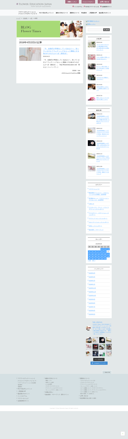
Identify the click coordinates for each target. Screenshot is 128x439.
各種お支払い (49, 420)
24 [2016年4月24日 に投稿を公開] (108, 284)
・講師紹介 (19, 414)
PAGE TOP (107, 400)
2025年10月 (92, 323)
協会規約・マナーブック (96, 257)
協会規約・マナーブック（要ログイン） (57, 422)
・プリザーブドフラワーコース (52, 414)
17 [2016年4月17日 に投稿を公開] (108, 282)
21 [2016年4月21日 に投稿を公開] (99, 284)
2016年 (25, 18)
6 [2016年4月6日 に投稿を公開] (95, 279)
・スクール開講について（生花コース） (88, 419)
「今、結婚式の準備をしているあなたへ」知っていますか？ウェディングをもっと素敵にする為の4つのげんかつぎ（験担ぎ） (61, 51)
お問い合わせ (104, 2)
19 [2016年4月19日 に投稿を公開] (92, 284)
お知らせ (91, 231)
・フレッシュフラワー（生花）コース (53, 417)
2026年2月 (92, 308)
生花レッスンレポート (95, 254)
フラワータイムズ (23, 426)
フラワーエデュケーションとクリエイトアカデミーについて (27, 12)
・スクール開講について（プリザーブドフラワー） (91, 415)
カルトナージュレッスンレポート (99, 250)
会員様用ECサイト (106, 6)
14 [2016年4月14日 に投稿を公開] (99, 282)
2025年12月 (92, 316)
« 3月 (89, 288)
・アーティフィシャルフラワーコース (53, 415)
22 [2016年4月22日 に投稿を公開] (102, 284)
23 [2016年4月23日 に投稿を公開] (105, 284)
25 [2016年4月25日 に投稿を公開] (89, 286)
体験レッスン (72, 2)
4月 (31, 18)
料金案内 (84, 13)
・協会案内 (19, 412)
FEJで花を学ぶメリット (46, 13)
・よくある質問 (48, 412)
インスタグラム (77, 6)
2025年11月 (92, 319)
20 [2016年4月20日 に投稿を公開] (95, 284)
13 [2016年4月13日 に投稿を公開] (95, 282)
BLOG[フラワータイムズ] (91, 6)
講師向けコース (74, 13)
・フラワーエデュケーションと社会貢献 (26, 410)
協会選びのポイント (105, 13)
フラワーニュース (66, 73)
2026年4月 (92, 301)
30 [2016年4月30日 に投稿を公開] (105, 286)
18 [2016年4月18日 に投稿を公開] (89, 284)
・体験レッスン (48, 408)
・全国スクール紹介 (49, 410)
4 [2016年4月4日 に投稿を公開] (89, 279)
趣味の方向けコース (62, 13)
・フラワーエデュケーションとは (87, 408)
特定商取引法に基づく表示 (88, 426)
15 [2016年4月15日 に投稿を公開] (102, 282)
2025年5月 (92, 342)
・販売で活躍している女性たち (86, 421)
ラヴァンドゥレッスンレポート (98, 246)
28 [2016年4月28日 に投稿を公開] (99, 286)
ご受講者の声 (93, 13)
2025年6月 (92, 338)
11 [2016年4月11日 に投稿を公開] (89, 282)
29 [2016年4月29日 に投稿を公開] (102, 286)
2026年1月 (92, 312)
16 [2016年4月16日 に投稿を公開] (105, 282)
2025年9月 (92, 327)
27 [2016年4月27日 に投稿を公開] (95, 286)
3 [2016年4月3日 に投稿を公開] (108, 277)
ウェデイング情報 (75, 73)
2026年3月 (92, 305)
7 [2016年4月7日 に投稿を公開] (98, 279)
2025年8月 (92, 331)
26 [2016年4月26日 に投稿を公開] (92, 286)
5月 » (93, 288)
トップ (18, 18)
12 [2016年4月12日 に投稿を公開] (92, 282)
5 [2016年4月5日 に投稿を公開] (92, 279)
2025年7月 (92, 334)
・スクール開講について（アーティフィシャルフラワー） (93, 417)
